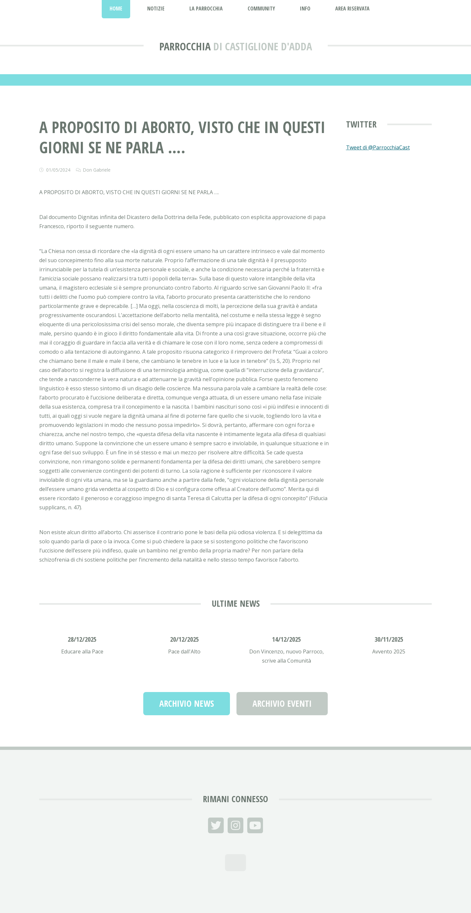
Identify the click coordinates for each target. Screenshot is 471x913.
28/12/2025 (82, 639)
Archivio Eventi (282, 703)
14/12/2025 (286, 639)
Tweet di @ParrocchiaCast (378, 147)
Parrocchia (185, 46)
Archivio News (186, 703)
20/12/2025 (184, 639)
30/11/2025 (389, 639)
